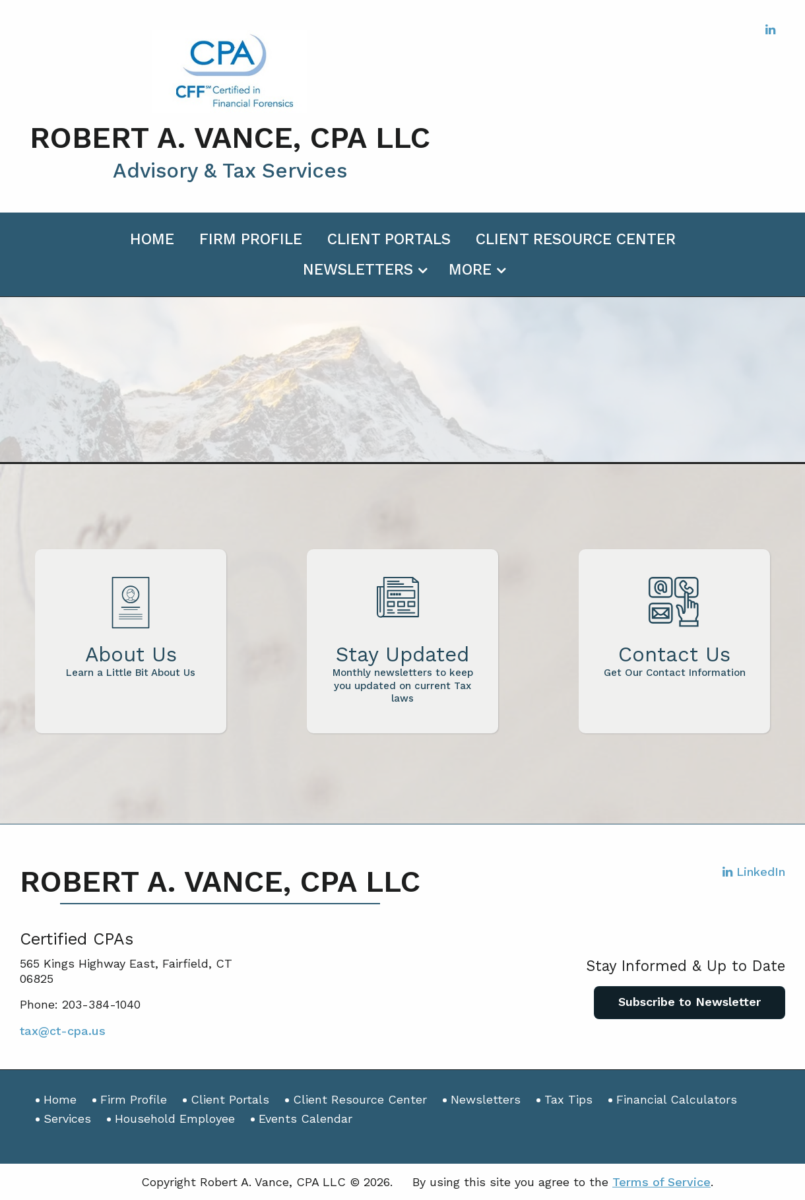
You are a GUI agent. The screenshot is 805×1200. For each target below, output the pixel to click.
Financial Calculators (676, 1099)
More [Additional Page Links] (470, 270)
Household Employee (175, 1118)
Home (152, 239)
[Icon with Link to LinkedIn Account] (770, 29)
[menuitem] (152, 237)
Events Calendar (305, 1118)
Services (67, 1118)
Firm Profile (250, 239)
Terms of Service (661, 1182)
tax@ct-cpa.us (63, 1031)
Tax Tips (568, 1099)
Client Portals (389, 239)
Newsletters (358, 270)
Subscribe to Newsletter (689, 1002)
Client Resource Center (576, 239)
